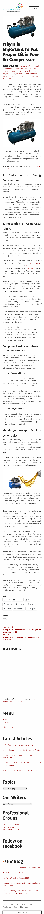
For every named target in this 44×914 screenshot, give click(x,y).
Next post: (22, 637)
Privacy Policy (8, 727)
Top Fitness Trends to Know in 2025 (16, 878)
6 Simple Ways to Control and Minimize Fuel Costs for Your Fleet (21, 884)
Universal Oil (7, 79)
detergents (31, 268)
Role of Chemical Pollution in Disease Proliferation (22, 750)
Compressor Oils (29, 69)
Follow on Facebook (12, 843)
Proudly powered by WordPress (14, 904)
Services (6, 722)
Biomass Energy (9, 827)
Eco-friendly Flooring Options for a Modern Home (21, 868)
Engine (21, 71)
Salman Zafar (26, 66)
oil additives (10, 74)
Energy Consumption (10, 71)
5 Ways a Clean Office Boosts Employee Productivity (17, 756)
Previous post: (22, 629)
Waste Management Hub (12, 829)
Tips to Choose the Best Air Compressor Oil (21, 76)
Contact (5, 725)
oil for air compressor (24, 74)
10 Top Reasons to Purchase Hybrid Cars (18, 745)
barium (29, 266)
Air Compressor (17, 69)
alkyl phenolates (34, 263)
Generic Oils (29, 71)
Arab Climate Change (11, 824)
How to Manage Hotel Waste (13, 873)
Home (5, 719)
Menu (34, 8)
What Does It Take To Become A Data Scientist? (20, 771)
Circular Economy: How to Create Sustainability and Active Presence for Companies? (22, 892)
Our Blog (14, 861)
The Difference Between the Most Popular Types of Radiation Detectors (22, 764)
